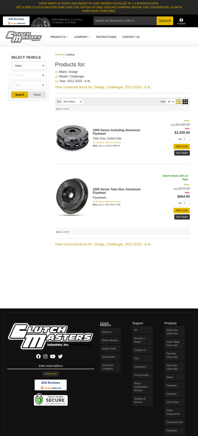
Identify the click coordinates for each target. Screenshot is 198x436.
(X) (57, 72)
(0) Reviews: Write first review (107, 142)
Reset (37, 94)
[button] (133, 20)
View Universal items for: (103, 87)
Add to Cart (182, 146)
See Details (182, 153)
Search (19, 94)
